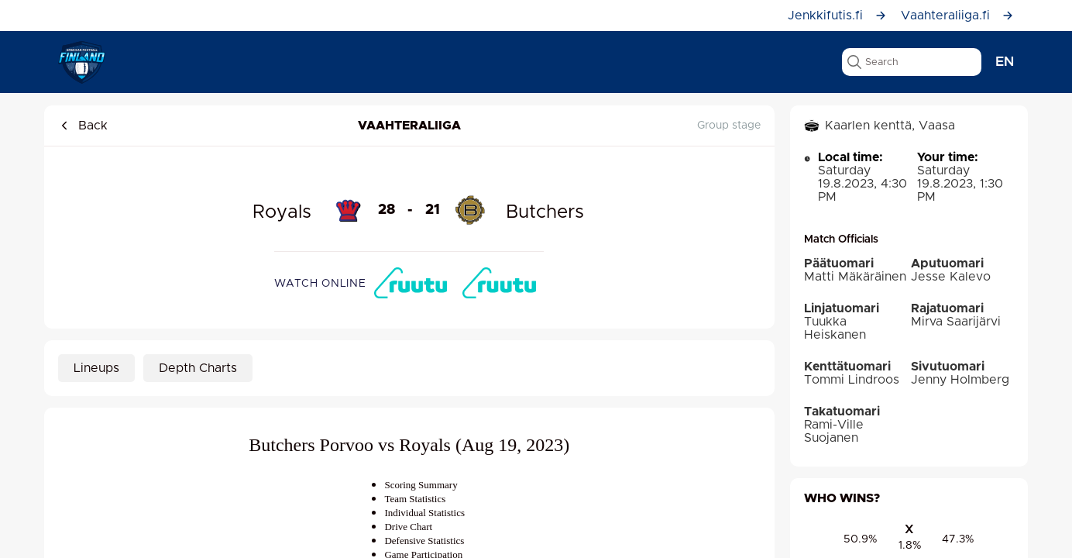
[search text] (911, 62)
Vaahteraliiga (409, 125)
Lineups (96, 368)
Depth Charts (198, 368)
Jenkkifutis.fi (837, 15)
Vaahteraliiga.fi (957, 15)
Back (83, 125)
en (1004, 62)
